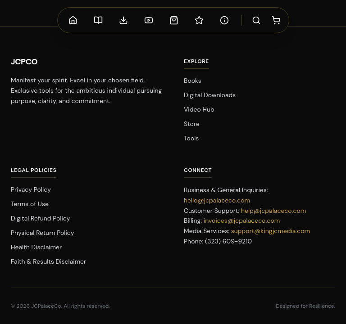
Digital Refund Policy (40, 218)
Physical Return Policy (42, 233)
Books (192, 80)
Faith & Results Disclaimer (48, 261)
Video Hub (199, 109)
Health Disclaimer (36, 247)
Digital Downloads (210, 95)
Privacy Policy (31, 189)
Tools (191, 138)
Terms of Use (30, 204)
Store (192, 124)
